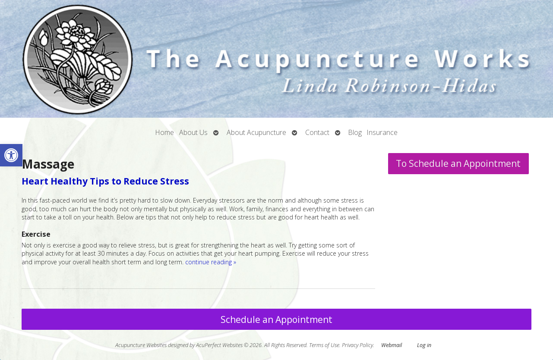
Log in (424, 345)
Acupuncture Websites (141, 345)
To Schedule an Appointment (458, 163)
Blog (355, 132)
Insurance (382, 132)
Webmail (391, 345)
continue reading (210, 262)
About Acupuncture (256, 132)
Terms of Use (324, 345)
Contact (317, 132)
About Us (193, 132)
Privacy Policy (357, 345)
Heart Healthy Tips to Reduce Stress (105, 181)
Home (164, 132)
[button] (11, 155)
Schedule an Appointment (276, 319)
